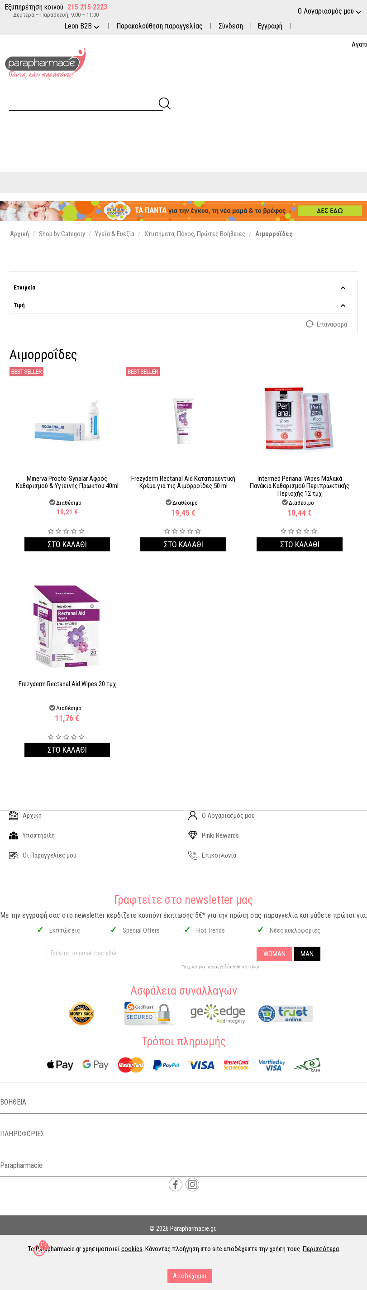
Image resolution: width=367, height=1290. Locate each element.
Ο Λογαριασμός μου (221, 815)
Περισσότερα (321, 1249)
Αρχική (25, 815)
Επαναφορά (327, 324)
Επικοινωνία (212, 855)
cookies (132, 1249)
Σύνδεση (231, 26)
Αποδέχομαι (190, 1276)
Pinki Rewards (213, 835)
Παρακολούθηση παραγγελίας (159, 26)
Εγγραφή (269, 26)
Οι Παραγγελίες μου (42, 855)
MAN (307, 954)
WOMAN (274, 954)
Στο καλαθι (67, 544)
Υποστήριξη (32, 835)
